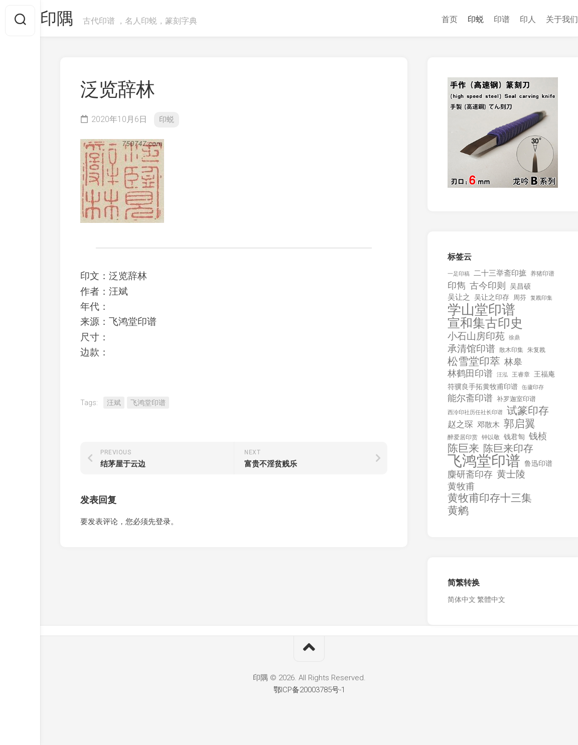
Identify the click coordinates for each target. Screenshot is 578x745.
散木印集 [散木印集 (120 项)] (511, 353)
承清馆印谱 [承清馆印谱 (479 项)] (471, 352)
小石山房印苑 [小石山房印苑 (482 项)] (476, 340)
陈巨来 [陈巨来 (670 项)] (463, 452)
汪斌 (114, 407)
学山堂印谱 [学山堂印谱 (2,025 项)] (481, 314)
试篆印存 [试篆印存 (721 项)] (528, 415)
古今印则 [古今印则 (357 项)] (488, 290)
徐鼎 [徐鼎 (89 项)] (514, 341)
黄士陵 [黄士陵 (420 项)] (511, 478)
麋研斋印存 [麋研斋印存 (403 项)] (470, 478)
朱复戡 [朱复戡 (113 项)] (536, 353)
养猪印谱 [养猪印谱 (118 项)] (542, 277)
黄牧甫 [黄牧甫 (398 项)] (461, 490)
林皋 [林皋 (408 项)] (513, 365)
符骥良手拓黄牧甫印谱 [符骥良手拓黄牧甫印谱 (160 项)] (483, 391)
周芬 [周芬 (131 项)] (519, 301)
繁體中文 (491, 603)
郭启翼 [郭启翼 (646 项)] (519, 428)
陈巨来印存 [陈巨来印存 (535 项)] (508, 452)
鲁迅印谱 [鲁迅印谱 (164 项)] (538, 467)
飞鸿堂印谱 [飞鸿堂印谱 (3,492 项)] (484, 465)
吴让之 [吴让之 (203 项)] (459, 301)
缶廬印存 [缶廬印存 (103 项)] (533, 391)
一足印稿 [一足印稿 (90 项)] (459, 278)
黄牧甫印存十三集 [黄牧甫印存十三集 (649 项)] (490, 502)
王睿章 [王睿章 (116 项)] (521, 378)
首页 (429, 19)
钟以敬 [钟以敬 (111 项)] (491, 441)
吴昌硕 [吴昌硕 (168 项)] (520, 290)
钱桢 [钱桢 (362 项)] (538, 440)
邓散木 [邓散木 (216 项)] (488, 428)
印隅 (78, 20)
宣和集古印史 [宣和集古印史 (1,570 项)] (485, 327)
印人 (508, 19)
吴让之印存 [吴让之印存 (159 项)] (491, 301)
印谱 (482, 19)
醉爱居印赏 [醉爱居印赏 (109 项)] (463, 441)
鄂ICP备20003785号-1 (309, 693)
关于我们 (542, 19)
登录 (163, 525)
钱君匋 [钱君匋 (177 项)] (514, 441)
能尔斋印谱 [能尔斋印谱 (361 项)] (470, 402)
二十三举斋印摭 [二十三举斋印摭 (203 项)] (500, 277)
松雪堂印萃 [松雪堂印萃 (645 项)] (474, 365)
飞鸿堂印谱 (148, 407)
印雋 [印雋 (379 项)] (457, 289)
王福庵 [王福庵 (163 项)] (544, 378)
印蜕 (456, 19)
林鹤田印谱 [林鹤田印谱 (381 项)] (470, 377)
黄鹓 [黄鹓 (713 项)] (458, 515)
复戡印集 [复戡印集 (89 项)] (541, 302)
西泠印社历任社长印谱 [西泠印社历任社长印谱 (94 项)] (475, 416)
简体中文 (462, 603)
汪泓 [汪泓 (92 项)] (502, 379)
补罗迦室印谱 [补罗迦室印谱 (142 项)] (516, 403)
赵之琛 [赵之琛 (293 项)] (460, 428)
